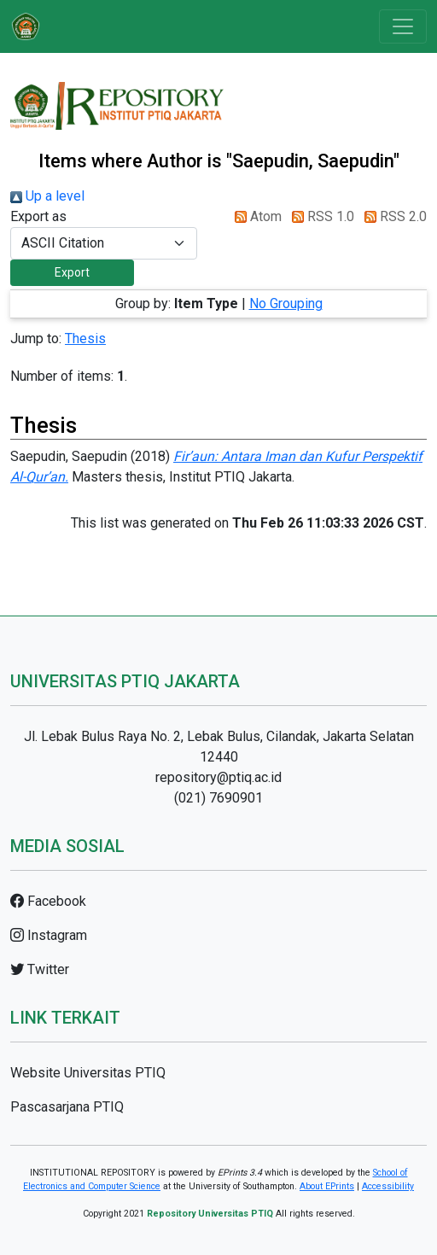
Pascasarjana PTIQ (67, 1107)
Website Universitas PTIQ (88, 1073)
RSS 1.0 (319, 216)
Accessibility (388, 1186)
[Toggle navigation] (403, 26)
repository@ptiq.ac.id (218, 777)
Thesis (85, 338)
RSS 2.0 (392, 216)
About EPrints (327, 1186)
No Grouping (286, 303)
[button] (72, 273)
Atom (255, 216)
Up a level (47, 196)
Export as (38, 216)
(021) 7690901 (218, 798)
